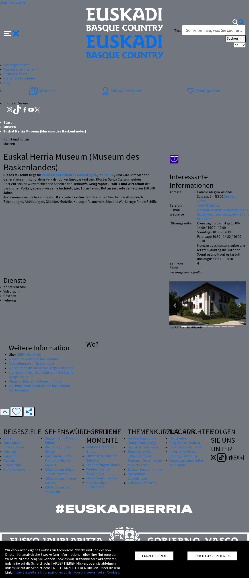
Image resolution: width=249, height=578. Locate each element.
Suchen (235, 38)
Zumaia (9, 460)
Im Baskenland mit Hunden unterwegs (142, 440)
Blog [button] (7, 82)
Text (177, 30)
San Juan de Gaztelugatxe (13, 444)
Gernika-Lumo (14, 469)
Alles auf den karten (121, 90)
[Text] (214, 30)
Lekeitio (9, 451)
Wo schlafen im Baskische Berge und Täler (41, 368)
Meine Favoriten (203, 90)
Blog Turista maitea (184, 442)
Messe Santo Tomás (101, 478)
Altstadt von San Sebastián (57, 489)
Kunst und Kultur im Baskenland (33, 359)
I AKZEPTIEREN (154, 556)
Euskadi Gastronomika (145, 469)
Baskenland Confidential (137, 476)
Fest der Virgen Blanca (103, 464)
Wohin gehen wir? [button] (16, 65)
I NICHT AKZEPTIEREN (212, 556)
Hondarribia (12, 465)
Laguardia (10, 456)
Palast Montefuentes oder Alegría (69, 175)
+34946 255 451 (208, 205)
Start (7, 122)
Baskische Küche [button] (16, 73)
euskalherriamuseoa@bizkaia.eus (222, 210)
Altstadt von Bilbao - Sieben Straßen (61, 471)
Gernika (108, 175)
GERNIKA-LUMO (29, 354)
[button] (11, 33)
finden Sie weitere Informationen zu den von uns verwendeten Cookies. (66, 572)
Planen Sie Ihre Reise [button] (19, 78)
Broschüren (42, 90)
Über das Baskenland (185, 447)
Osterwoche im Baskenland (97, 484)
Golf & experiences (142, 482)
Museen (9, 126)
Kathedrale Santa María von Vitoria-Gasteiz (58, 460)
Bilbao (8, 438)
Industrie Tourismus (143, 447)
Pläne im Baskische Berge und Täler (36, 381)
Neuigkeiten (178, 438)
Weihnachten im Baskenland (98, 471)
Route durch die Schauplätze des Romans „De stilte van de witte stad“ (145, 458)
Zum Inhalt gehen (13, 2)
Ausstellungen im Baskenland (31, 363)
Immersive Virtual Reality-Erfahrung (183, 453)
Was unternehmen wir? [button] (20, 69)
